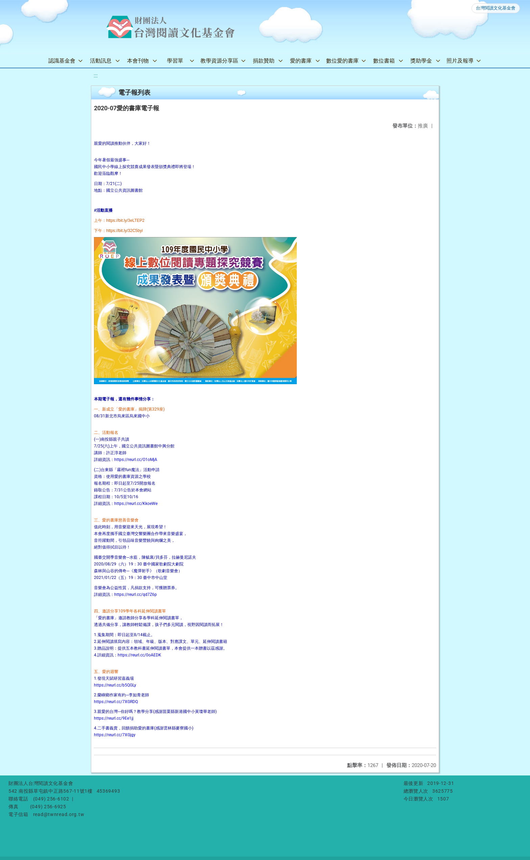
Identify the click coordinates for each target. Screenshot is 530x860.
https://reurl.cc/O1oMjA (135, 459)
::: (96, 75)
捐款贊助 (263, 60)
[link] (125, 220)
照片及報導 (460, 60)
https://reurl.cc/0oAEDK (139, 655)
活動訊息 (101, 60)
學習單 (175, 60)
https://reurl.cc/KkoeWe (136, 503)
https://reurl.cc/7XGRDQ (116, 701)
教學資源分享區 (219, 60)
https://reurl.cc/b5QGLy (115, 685)
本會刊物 (138, 60)
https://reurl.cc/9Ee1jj (114, 718)
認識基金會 (61, 60)
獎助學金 (421, 60)
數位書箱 (384, 60)
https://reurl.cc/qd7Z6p (135, 594)
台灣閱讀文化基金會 (495, 7)
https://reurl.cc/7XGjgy (115, 735)
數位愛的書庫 (342, 60)
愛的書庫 (301, 60)
